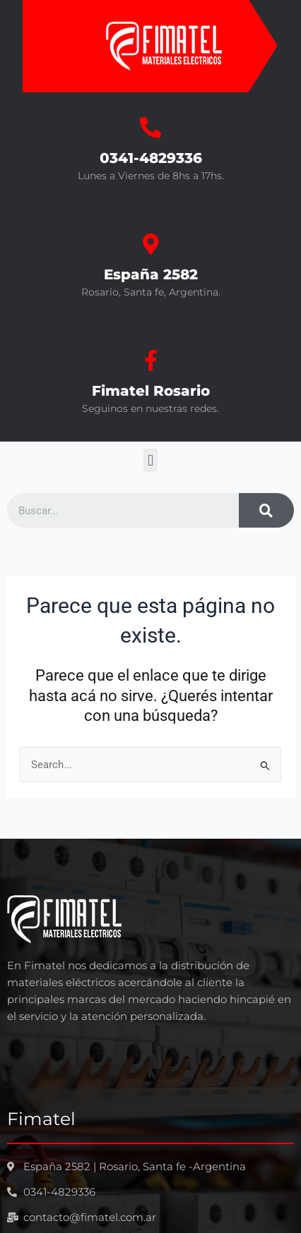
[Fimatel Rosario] (150, 360)
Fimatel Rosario (151, 390)
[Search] (266, 510)
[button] (150, 460)
